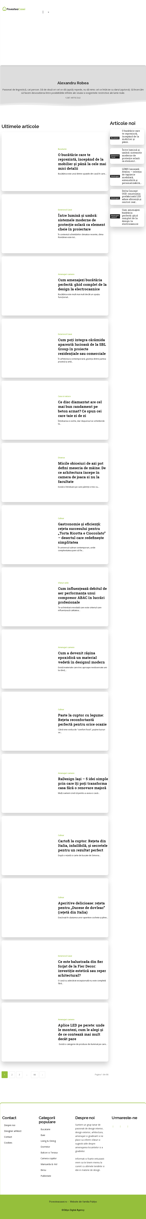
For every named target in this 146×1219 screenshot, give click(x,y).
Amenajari (115, 172)
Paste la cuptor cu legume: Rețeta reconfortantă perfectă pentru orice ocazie (82, 719)
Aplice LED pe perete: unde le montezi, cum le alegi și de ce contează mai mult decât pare (82, 1032)
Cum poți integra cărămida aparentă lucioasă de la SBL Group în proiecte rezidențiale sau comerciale (82, 346)
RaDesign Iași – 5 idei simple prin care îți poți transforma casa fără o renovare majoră (80, 783)
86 (35, 1074)
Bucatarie (62, 149)
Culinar (61, 519)
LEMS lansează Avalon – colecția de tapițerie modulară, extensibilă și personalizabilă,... (132, 171)
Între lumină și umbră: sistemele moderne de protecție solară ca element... (132, 151)
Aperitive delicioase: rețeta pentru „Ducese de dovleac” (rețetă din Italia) (82, 907)
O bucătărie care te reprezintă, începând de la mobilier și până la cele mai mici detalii (82, 161)
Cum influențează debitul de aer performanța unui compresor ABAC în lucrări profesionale (83, 595)
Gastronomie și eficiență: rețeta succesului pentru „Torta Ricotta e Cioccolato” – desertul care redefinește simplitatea (83, 533)
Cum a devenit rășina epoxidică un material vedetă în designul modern (82, 657)
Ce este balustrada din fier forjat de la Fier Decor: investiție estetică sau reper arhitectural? (82, 968)
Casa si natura (64, 396)
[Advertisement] (73, 42)
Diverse (61, 458)
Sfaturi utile (63, 583)
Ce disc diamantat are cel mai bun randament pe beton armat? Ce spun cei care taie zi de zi (81, 408)
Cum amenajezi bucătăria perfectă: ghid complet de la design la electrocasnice (83, 284)
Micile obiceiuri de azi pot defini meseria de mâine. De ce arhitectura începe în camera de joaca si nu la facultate (82, 472)
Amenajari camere (66, 274)
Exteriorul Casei (65, 210)
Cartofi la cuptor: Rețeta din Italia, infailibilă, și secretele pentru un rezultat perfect (80, 845)
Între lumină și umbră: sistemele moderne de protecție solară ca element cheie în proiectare (83, 222)
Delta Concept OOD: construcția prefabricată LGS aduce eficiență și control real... (131, 191)
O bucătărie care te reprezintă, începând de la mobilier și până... (132, 134)
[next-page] (42, 1074)
